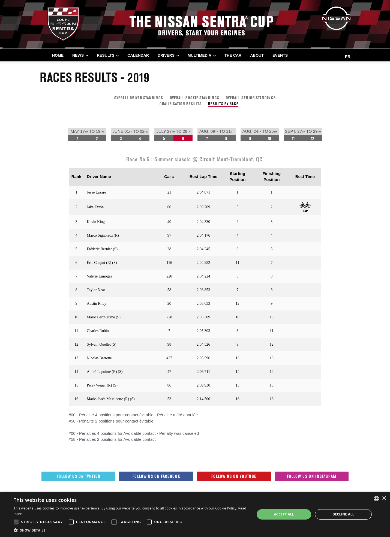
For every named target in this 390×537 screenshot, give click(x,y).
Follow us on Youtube (233, 476)
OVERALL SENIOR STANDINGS (251, 97)
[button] (131, 530)
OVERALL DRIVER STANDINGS (138, 97)
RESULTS (105, 55)
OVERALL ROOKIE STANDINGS (194, 97)
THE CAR (232, 55)
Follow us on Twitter (78, 476)
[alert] (195, 514)
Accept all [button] (284, 514)
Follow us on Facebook (156, 476)
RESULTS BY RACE (223, 103)
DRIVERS (166, 55)
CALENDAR (138, 55)
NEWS (78, 55)
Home (58, 55)
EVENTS (280, 55)
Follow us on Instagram (311, 476)
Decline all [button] (343, 514)
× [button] (384, 498)
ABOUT (257, 55)
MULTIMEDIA (199, 55)
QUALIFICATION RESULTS (181, 103)
